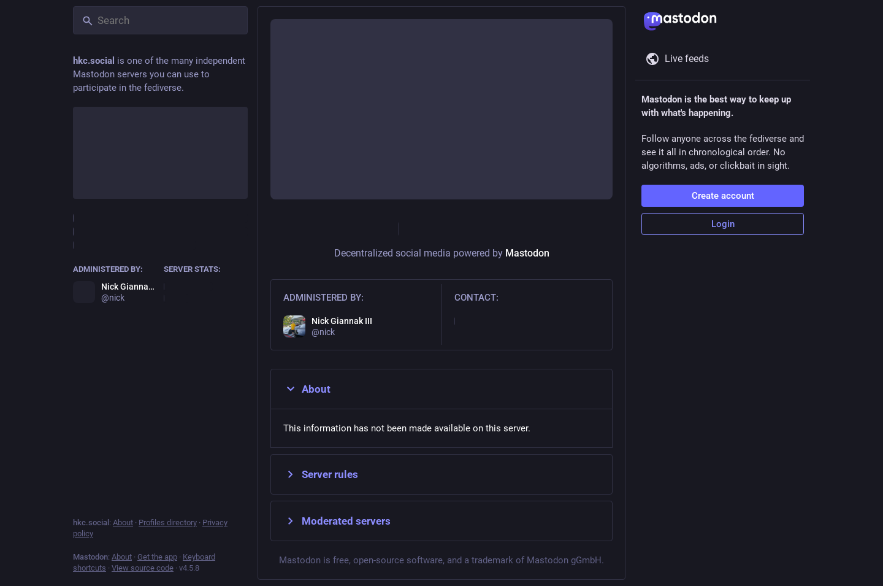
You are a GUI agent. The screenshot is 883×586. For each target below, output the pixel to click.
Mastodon (527, 253)
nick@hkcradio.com (495, 320)
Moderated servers (337, 521)
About (307, 389)
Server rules (320, 474)
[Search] (160, 20)
